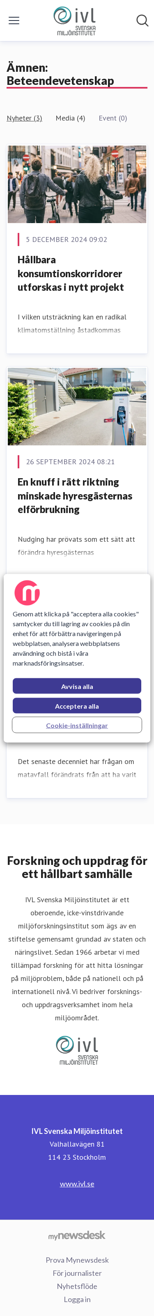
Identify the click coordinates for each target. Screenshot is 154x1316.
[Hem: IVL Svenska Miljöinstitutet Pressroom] (74, 20)
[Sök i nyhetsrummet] (142, 20)
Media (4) (70, 118)
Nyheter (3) (24, 118)
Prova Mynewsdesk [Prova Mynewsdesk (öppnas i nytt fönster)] (77, 1259)
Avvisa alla (77, 686)
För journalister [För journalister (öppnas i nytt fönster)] (77, 1272)
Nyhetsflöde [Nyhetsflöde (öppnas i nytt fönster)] (77, 1286)
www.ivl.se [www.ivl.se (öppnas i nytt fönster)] (77, 1183)
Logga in (77, 1299)
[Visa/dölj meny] (14, 20)
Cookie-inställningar (77, 725)
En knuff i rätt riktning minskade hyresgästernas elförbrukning (75, 495)
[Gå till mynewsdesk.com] (77, 1235)
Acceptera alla (77, 705)
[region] (77, 658)
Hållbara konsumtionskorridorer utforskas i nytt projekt (71, 273)
